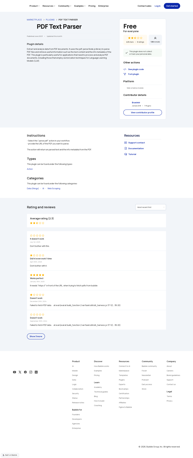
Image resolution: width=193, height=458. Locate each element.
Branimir (136, 102)
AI (43, 188)
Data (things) (33, 188)
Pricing (91, 6)
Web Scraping (54, 188)
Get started (172, 6)
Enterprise (103, 6)
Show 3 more (36, 336)
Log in (158, 6)
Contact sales (144, 6)
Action (30, 169)
